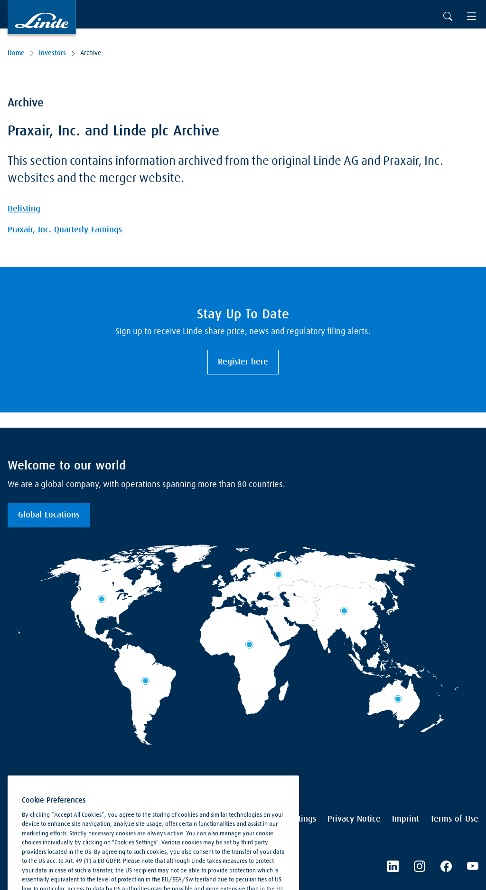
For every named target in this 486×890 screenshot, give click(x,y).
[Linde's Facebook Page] (446, 868)
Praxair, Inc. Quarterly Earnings (65, 230)
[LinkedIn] (393, 868)
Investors (52, 53)
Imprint (405, 819)
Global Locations (48, 515)
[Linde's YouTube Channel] (472, 868)
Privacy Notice (354, 819)
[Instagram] (419, 868)
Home (16, 53)
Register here (243, 362)
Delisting (24, 209)
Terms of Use (454, 819)
